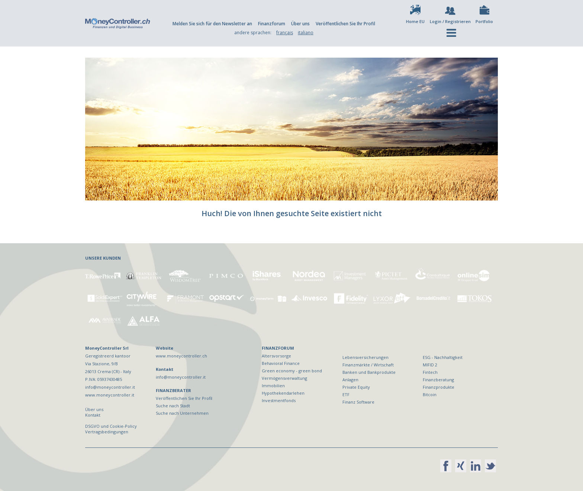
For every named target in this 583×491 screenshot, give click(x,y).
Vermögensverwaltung (284, 378)
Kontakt (92, 415)
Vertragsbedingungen (106, 431)
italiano (305, 32)
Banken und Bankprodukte (369, 372)
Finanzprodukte (438, 387)
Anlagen (350, 379)
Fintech (430, 372)
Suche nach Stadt (173, 405)
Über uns (300, 23)
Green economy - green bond (292, 370)
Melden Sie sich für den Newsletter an (212, 23)
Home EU (415, 21)
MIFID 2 (430, 365)
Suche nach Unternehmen (182, 413)
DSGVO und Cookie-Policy (111, 426)
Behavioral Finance (281, 363)
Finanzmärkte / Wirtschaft (368, 365)
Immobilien (273, 385)
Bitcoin (430, 394)
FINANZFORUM (278, 348)
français (284, 32)
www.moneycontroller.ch (181, 356)
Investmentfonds (279, 400)
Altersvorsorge (276, 356)
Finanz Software (358, 402)
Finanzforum (271, 23)
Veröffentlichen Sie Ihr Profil (345, 23)
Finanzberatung (438, 379)
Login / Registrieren (450, 21)
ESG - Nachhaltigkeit (443, 357)
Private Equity (356, 387)
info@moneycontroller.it (181, 377)
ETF (346, 394)
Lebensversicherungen (365, 357)
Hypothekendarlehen (283, 393)
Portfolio (484, 21)
